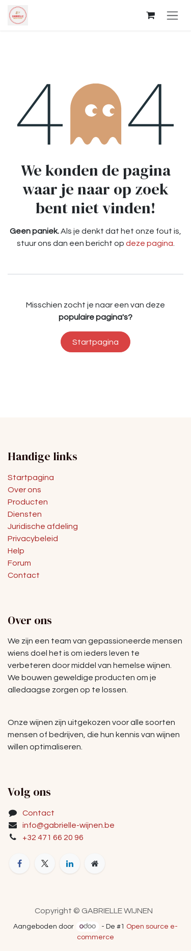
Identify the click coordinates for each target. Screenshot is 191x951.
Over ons (24, 490)
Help (16, 551)
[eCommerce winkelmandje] (150, 15)
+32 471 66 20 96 (53, 837)
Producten (28, 502)
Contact (24, 575)
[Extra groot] (95, 863)
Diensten (25, 514)
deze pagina (149, 243)
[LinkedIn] (70, 863)
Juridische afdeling (43, 526)
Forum (19, 563)
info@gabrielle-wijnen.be (68, 825)
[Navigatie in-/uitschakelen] (172, 15)
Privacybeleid (33, 539)
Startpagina (95, 342)
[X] (45, 863)
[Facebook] (19, 863)
